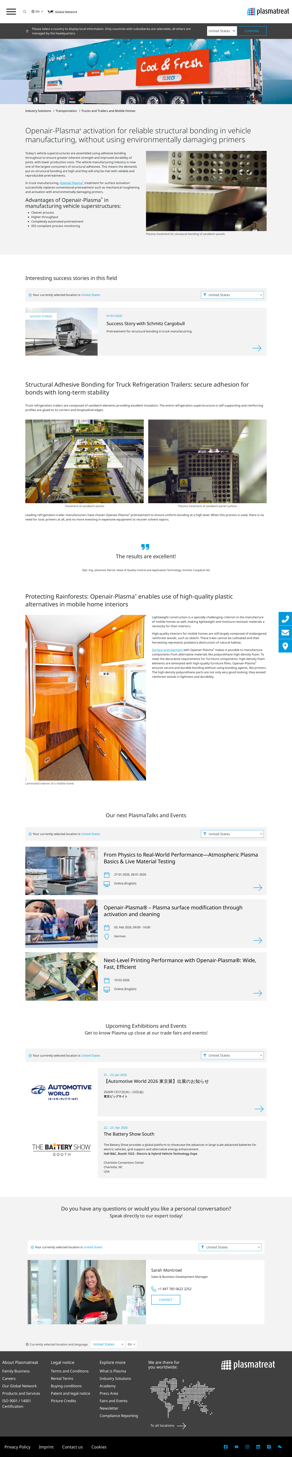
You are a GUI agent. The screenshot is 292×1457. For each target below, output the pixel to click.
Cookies (99, 1447)
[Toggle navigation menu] (11, 11)
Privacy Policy (17, 1447)
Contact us (73, 1447)
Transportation (67, 111)
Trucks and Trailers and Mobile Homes (108, 111)
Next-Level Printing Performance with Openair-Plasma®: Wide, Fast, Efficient (180, 963)
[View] (257, 887)
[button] (25, 11)
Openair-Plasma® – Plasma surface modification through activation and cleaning (173, 911)
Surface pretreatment (167, 650)
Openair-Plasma (72, 183)
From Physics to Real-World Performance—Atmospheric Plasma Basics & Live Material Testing (181, 858)
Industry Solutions (38, 111)
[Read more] (257, 348)
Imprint (47, 1447)
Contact (165, 1300)
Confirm (252, 31)
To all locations (168, 1425)
